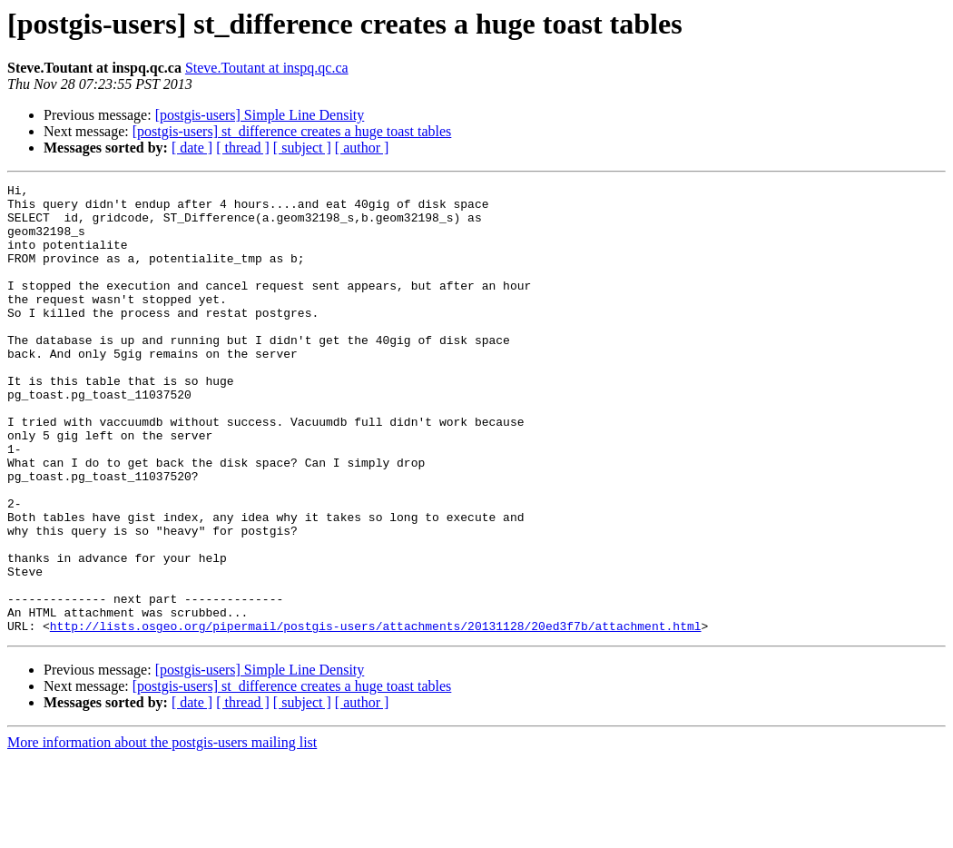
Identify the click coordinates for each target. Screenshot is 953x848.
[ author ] (362, 147)
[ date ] (192, 147)
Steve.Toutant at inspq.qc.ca (267, 67)
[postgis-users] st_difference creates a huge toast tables (292, 131)
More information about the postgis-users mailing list (162, 832)
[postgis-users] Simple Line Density (260, 115)
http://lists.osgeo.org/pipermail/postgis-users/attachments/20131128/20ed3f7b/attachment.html (376, 715)
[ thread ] (243, 147)
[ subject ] (302, 147)
